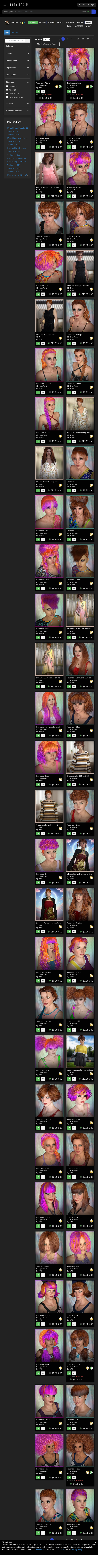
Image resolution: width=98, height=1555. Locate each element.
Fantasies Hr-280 (74, 972)
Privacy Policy (77, 1550)
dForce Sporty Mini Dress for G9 (19, 175)
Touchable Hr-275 (43, 1524)
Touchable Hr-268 (13, 145)
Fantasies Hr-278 (43, 1217)
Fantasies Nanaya (43, 384)
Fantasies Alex (42, 531)
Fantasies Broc (42, 874)
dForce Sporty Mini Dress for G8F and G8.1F (23, 162)
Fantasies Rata (73, 1266)
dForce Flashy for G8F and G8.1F (19, 138)
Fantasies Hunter (43, 433)
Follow (33, 22)
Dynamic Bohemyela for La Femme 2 (51, 335)
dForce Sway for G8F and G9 (79, 629)
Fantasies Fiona (42, 1168)
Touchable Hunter (74, 384)
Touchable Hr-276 (74, 1420)
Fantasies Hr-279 (74, 1119)
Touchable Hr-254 (13, 168)
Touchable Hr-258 (13, 135)
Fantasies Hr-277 (43, 1315)
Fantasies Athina (74, 83)
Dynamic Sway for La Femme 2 (48, 678)
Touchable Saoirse (74, 923)
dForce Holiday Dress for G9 (17, 128)
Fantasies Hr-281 (74, 187)
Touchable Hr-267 (13, 141)
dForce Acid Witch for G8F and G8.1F (21, 148)
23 (88, 39)
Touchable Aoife (73, 1364)
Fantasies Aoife (42, 1364)
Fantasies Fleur (42, 580)
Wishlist (80, 22)
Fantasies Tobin (42, 285)
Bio (88, 22)
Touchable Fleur (73, 531)
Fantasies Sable (42, 1070)
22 (83, 39)
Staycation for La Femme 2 (47, 825)
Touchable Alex (73, 482)
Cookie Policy (60, 1550)
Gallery (59, 22)
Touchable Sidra (73, 138)
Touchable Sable (74, 1021)
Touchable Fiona (73, 1168)
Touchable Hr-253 (13, 131)
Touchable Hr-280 (43, 1021)
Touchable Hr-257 (13, 172)
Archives (15, 32)
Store (51, 22)
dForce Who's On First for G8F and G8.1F (22, 158)
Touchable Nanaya (74, 335)
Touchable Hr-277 (74, 1315)
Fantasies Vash (42, 629)
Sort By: (47, 44)
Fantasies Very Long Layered (48, 727)
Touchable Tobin (73, 236)
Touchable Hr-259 (13, 155)
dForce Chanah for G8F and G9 (80, 1070)
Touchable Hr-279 (43, 1119)
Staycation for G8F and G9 (78, 776)
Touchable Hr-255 (13, 152)
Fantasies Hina (42, 1469)
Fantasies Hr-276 (43, 1420)
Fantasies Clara (42, 776)
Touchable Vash (73, 580)
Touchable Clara (73, 727)
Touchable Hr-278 (74, 1217)
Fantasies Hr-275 (74, 1524)
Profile (42, 22)
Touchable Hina (73, 1469)
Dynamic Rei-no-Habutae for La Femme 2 (53, 923)
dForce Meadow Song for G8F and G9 (51, 482)
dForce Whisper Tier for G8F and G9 (51, 187)
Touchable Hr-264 (13, 165)
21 (78, 39)
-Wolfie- (41, 88)
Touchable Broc (73, 825)
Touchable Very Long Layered (79, 678)
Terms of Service (37, 1550)
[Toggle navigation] (5, 5)
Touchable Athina (43, 83)
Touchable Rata (42, 1266)
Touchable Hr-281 (43, 236)
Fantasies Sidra (42, 138)
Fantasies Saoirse (43, 972)
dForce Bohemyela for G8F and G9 (81, 285)
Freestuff (70, 22)
